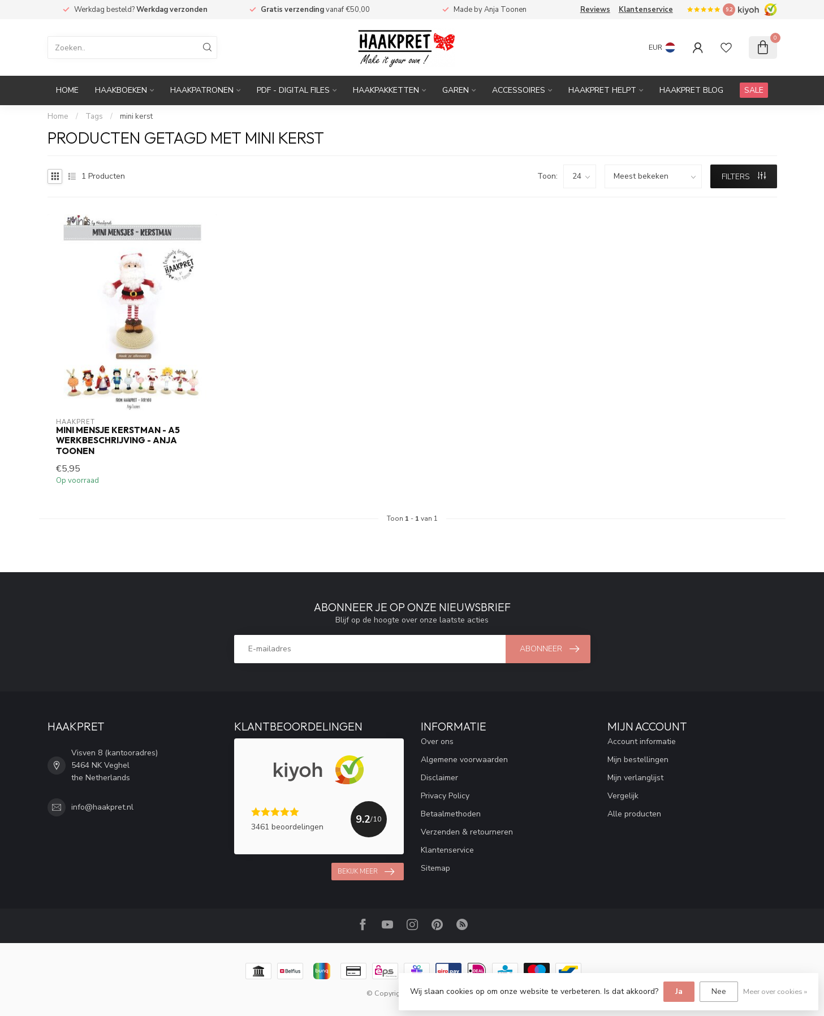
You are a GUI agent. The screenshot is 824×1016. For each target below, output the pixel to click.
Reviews (595, 10)
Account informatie (641, 741)
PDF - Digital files (293, 90)
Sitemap (435, 868)
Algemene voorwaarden (464, 759)
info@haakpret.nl (102, 807)
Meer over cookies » (775, 991)
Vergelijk (623, 795)
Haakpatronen (202, 90)
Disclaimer (439, 777)
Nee (718, 991)
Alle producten (634, 814)
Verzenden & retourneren (467, 832)
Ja (679, 991)
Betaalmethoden (451, 814)
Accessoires (518, 90)
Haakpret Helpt (602, 90)
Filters (744, 176)
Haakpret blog (691, 90)
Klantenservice (646, 10)
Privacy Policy (445, 795)
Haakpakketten (386, 90)
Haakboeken (121, 90)
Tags (94, 116)
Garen (455, 90)
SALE (753, 90)
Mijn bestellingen (637, 759)
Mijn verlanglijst (635, 777)
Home (67, 90)
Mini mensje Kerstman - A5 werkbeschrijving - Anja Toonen (118, 440)
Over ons (437, 741)
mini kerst (136, 116)
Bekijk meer (366, 871)
